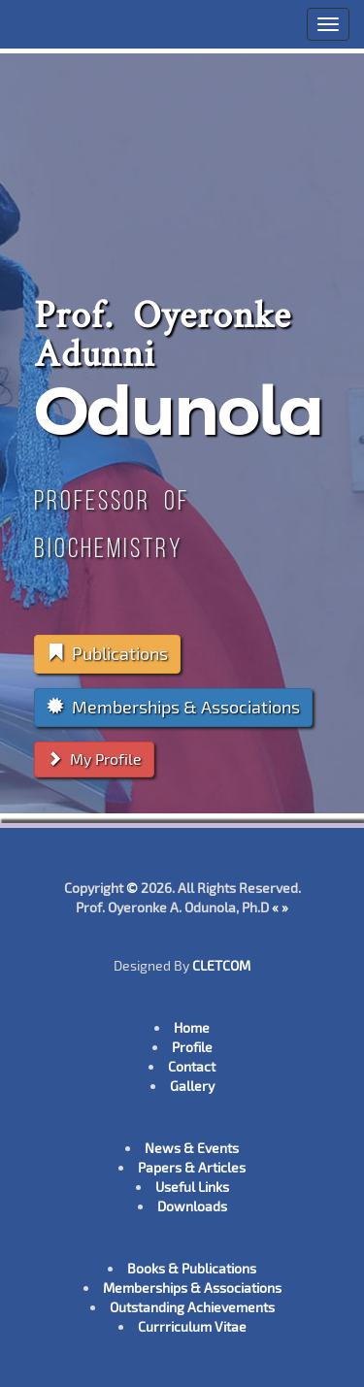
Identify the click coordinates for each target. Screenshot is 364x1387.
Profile (192, 1047)
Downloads (192, 1206)
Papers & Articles (192, 1167)
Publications (107, 653)
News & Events (192, 1147)
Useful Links (192, 1186)
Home (192, 1027)
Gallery (192, 1085)
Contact (191, 1066)
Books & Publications (191, 1268)
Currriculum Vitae (192, 1326)
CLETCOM (221, 965)
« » (280, 907)
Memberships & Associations (173, 706)
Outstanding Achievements (192, 1307)
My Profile (94, 758)
